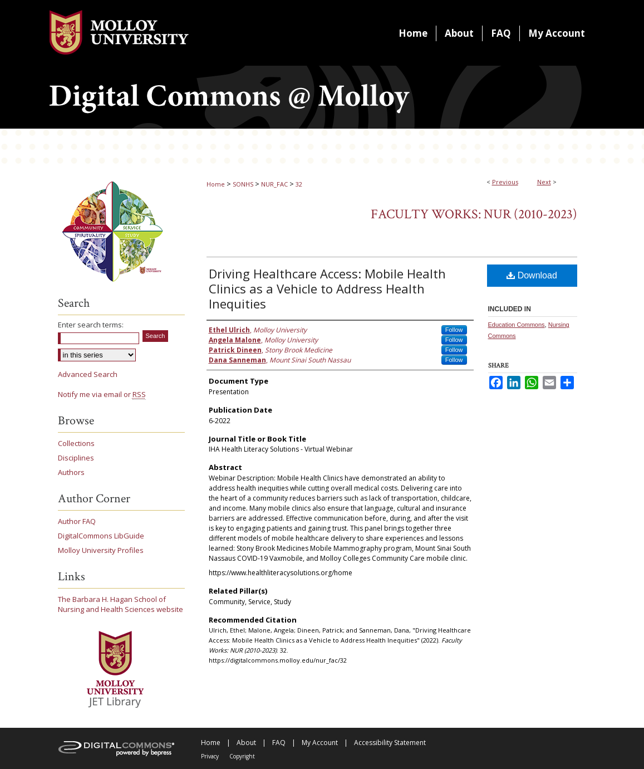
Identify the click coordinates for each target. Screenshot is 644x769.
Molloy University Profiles (101, 550)
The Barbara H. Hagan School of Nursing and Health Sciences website (120, 604)
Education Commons (516, 324)
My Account (320, 742)
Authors (71, 472)
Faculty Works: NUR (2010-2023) (474, 214)
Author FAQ (77, 521)
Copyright (242, 756)
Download (532, 275)
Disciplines (76, 458)
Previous (505, 182)
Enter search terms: (91, 325)
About (246, 742)
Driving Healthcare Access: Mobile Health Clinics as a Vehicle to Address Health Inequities (327, 288)
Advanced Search (87, 374)
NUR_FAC (274, 184)
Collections (76, 443)
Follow (454, 329)
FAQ (279, 742)
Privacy (210, 756)
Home (216, 184)
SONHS (243, 184)
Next (544, 182)
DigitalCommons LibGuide (101, 536)
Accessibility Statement (390, 742)
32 (299, 184)
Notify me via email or (102, 394)
